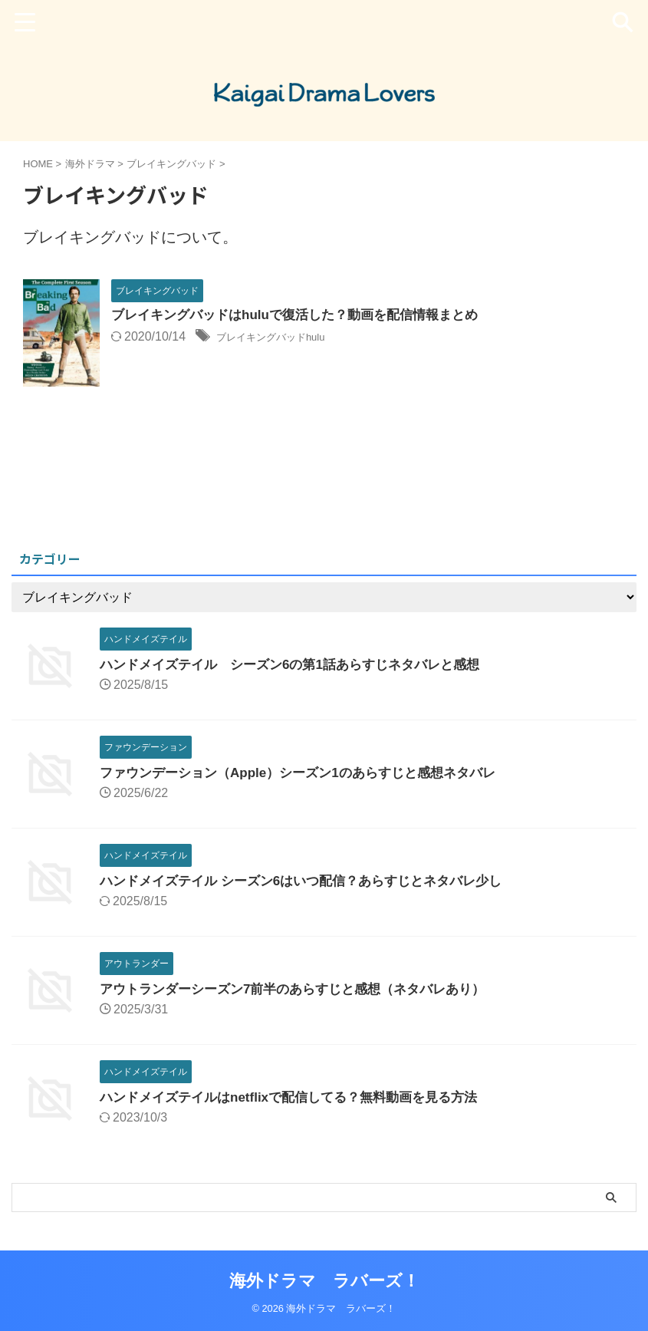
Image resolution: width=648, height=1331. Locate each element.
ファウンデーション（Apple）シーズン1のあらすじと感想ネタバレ (309, 772)
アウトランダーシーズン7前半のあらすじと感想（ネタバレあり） (304, 989)
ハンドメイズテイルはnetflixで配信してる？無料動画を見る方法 (299, 1097)
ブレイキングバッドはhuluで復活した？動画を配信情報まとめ (305, 316)
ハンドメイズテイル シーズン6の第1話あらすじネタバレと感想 (301, 664)
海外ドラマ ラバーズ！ (324, 1280)
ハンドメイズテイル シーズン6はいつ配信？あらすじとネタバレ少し (312, 880)
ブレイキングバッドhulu (283, 337)
